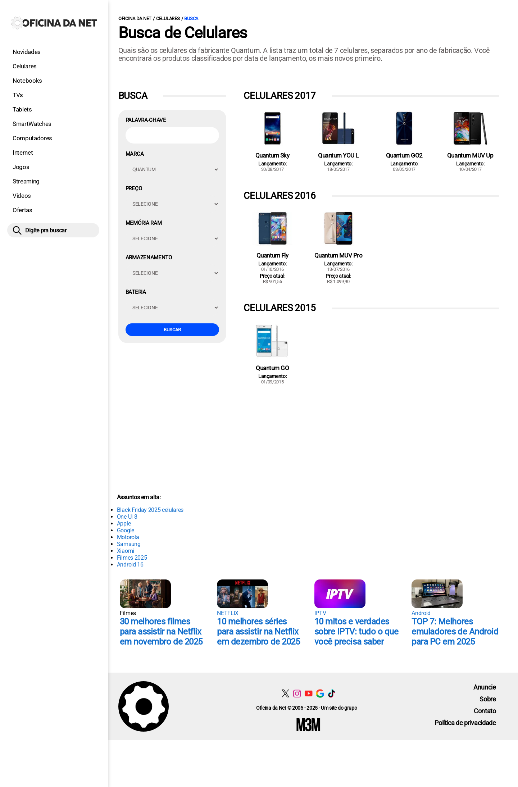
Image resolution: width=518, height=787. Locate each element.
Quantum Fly (272, 255)
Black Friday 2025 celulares (150, 509)
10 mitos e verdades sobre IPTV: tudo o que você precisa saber (356, 632)
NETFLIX (227, 613)
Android (421, 613)
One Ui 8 (127, 516)
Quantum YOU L (338, 155)
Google (125, 530)
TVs (18, 95)
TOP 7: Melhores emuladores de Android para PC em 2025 (455, 632)
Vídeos (22, 195)
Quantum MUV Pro (338, 255)
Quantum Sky (272, 155)
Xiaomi (125, 550)
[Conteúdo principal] (259, 370)
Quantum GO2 (404, 155)
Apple (124, 523)
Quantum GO (272, 368)
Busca (191, 18)
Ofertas (22, 210)
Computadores (32, 138)
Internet (23, 152)
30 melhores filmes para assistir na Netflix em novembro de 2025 (161, 632)
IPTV (320, 613)
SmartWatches (32, 123)
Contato (485, 711)
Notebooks (27, 80)
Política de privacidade (465, 723)
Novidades (27, 51)
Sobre (488, 699)
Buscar (172, 329)
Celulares (25, 66)
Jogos (21, 166)
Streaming (26, 181)
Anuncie (484, 687)
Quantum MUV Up (470, 155)
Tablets (22, 109)
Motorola (128, 537)
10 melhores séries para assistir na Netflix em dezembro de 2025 (258, 632)
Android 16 (130, 564)
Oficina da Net (134, 18)
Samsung (129, 544)
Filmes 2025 (132, 557)
